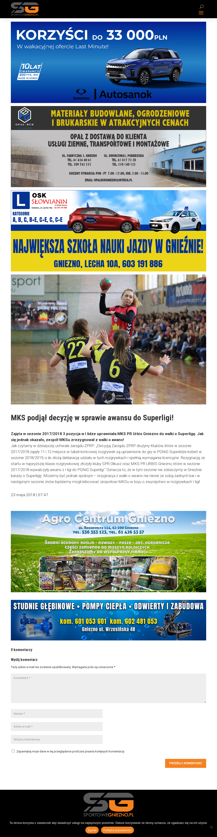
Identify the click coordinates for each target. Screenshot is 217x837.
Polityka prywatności (117, 830)
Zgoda (92, 830)
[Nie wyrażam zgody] (211, 827)
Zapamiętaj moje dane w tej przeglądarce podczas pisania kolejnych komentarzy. (70, 751)
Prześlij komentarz (185, 763)
